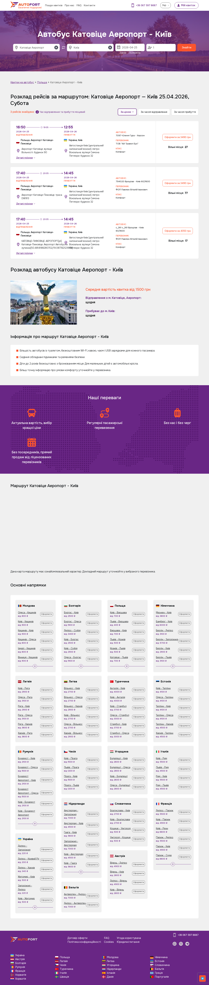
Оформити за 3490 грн (178, 137)
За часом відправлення (154, 111)
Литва (110, 961)
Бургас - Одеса (72, 621)
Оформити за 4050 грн (178, 230)
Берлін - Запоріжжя (167, 639)
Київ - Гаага (70, 863)
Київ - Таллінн (163, 688)
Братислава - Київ (120, 810)
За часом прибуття (185, 111)
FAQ (79, 5)
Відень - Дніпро (118, 862)
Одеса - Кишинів (27, 612)
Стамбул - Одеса (119, 733)
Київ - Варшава (118, 612)
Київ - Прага (70, 758)
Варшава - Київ (118, 630)
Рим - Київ (161, 776)
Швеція (64, 976)
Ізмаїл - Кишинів (26, 648)
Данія (110, 976)
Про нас (69, 5)
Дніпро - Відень (118, 880)
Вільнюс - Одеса (73, 697)
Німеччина (161, 957)
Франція (20, 971)
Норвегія (20, 975)
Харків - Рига (25, 733)
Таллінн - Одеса (164, 715)
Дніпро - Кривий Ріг (28, 858)
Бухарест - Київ (26, 758)
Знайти (186, 47)
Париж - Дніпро (164, 837)
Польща (42, 82)
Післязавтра (134, 52)
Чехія (63, 965)
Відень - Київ (117, 871)
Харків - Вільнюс (73, 733)
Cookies (109, 942)
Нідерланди (114, 969)
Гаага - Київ (70, 832)
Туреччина (66, 969)
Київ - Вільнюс (72, 715)
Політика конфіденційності (84, 942)
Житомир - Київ (26, 876)
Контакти (89, 5)
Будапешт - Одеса (120, 767)
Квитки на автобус (22, 82)
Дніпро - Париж (164, 810)
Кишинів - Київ (25, 630)
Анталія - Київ (117, 688)
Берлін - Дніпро (164, 630)
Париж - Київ (163, 846)
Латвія (64, 961)
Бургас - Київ (71, 612)
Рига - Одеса (25, 715)
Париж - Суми (164, 855)
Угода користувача (129, 938)
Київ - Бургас (71, 639)
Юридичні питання (128, 942)
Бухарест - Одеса (28, 767)
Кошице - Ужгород (120, 828)
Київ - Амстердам (73, 854)
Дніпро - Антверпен (75, 903)
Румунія (20, 967)
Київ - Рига (24, 688)
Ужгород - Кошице (120, 837)
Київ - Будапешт (119, 776)
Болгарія (20, 963)
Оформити (46, 614)
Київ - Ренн (162, 828)
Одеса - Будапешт (120, 785)
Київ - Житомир (26, 898)
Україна (19, 955)
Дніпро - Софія (72, 630)
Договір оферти (77, 938)
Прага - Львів (71, 785)
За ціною (127, 111)
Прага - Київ (70, 776)
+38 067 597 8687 (146, 5)
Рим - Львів (162, 785)
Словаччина (162, 965)
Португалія (162, 976)
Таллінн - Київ (163, 706)
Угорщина (113, 965)
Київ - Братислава (120, 819)
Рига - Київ (24, 706)
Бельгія (159, 969)
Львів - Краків (117, 639)
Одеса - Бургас (72, 657)
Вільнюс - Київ (72, 688)
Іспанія (111, 973)
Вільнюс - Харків (73, 706)
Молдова (112, 957)
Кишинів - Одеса (27, 639)
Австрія (20, 959)
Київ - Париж (163, 819)
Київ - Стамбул (118, 706)
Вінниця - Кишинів (28, 657)
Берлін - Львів (164, 657)
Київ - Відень (117, 889)
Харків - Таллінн (164, 733)
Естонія (159, 961)
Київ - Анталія (117, 697)
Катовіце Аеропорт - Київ (66, 82)
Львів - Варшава (119, 621)
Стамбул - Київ (118, 724)
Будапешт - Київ (119, 758)
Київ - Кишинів (25, 621)
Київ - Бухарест (26, 802)
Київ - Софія (70, 648)
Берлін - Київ (163, 648)
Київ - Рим (161, 758)
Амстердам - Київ (73, 823)
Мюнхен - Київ (163, 612)
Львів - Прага (71, 767)
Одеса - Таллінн (164, 697)
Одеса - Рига (25, 697)
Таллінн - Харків (164, 724)
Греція (159, 973)
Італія (63, 973)
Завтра (123, 52)
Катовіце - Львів (119, 657)
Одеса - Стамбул (119, 715)
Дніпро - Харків (26, 867)
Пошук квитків (53, 5)
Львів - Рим (162, 767)
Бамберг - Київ (164, 621)
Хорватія (20, 978)
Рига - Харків (25, 724)
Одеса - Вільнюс (73, 724)
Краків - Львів (117, 648)
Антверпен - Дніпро (75, 894)
